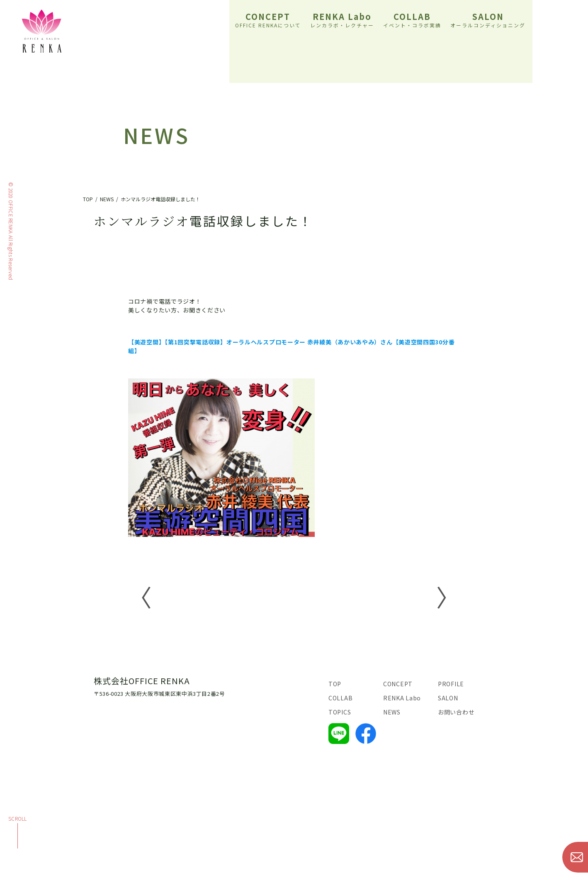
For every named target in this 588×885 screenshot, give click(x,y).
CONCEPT (268, 19)
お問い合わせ (456, 712)
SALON (487, 19)
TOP (334, 684)
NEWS (392, 712)
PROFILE (451, 684)
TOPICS (339, 712)
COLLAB (412, 19)
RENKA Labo (342, 19)
